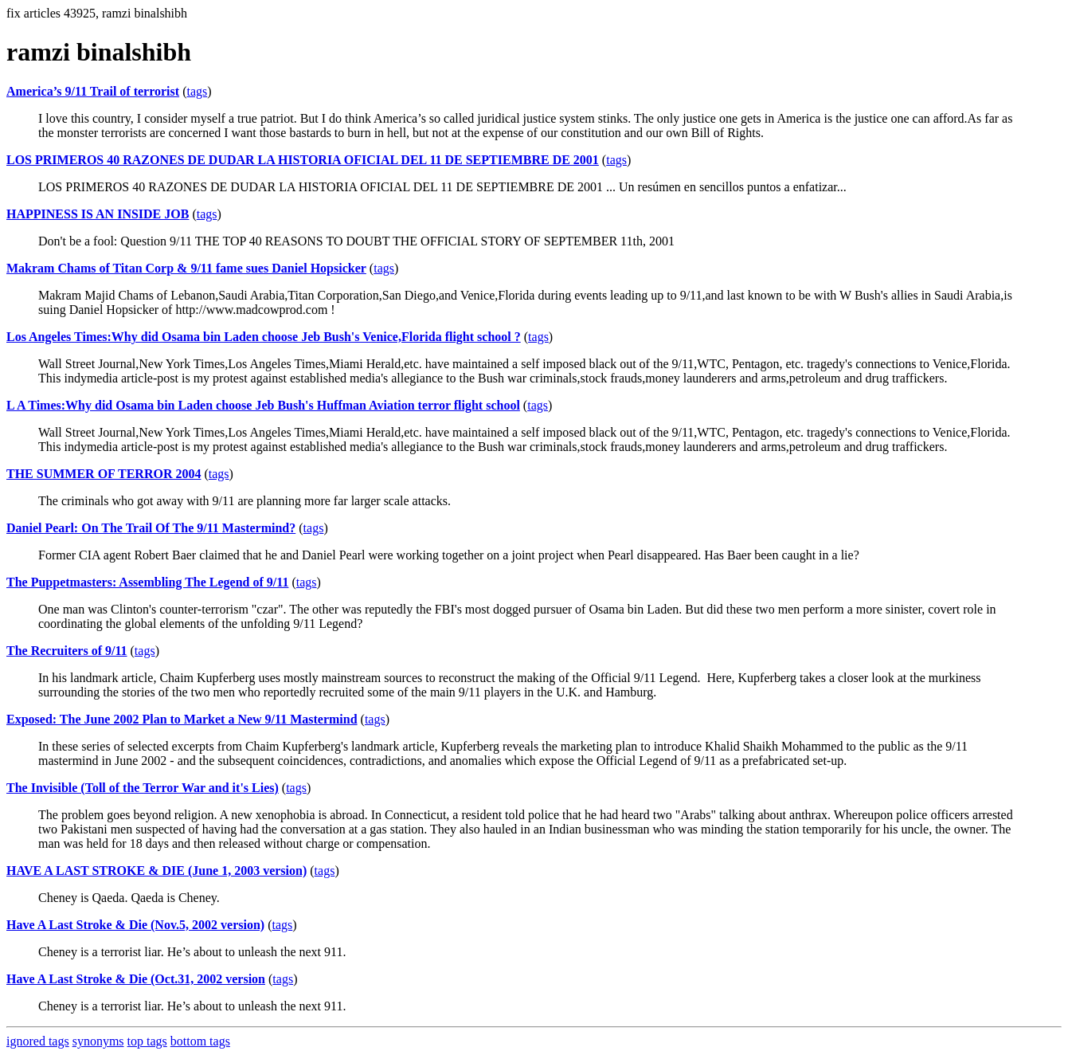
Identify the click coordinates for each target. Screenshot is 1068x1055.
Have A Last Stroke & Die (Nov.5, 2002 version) (135, 924)
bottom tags (200, 1041)
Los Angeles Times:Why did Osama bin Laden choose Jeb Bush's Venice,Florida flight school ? (263, 336)
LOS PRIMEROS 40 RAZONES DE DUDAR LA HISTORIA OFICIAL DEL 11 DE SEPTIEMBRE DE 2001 (302, 160)
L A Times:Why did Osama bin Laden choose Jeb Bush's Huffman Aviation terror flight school (263, 405)
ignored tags (37, 1041)
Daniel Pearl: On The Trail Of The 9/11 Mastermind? (150, 528)
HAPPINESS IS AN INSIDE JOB (97, 214)
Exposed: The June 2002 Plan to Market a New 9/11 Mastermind (182, 719)
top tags (147, 1041)
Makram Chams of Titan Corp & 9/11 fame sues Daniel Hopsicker (186, 268)
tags (196, 91)
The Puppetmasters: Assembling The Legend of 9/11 (147, 582)
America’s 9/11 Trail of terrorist (92, 91)
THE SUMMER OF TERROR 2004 (103, 473)
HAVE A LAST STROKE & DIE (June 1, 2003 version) (156, 870)
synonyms (98, 1041)
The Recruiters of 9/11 (66, 650)
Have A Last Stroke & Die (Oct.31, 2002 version (135, 979)
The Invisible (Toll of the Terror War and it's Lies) (142, 787)
